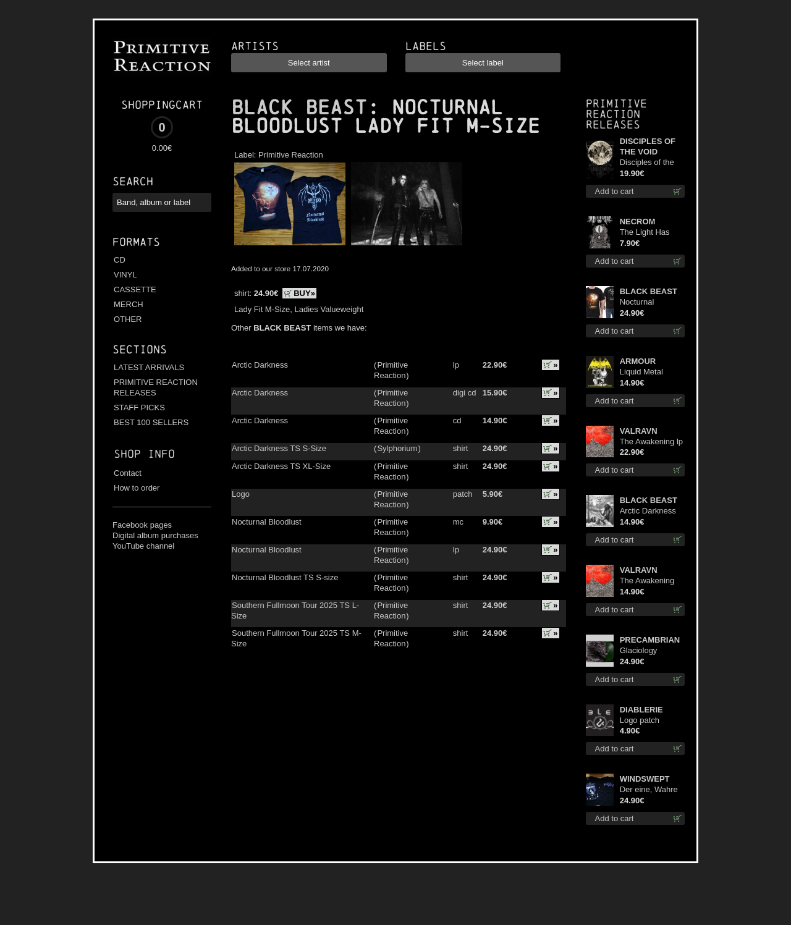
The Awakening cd (647, 581)
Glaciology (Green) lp (639, 651)
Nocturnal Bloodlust (267, 521)
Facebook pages (142, 525)
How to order (136, 487)
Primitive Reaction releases (616, 114)
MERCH (128, 304)
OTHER (128, 319)
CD (119, 259)
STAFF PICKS (139, 407)
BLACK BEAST (299, 107)
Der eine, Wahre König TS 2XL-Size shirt (649, 790)
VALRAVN (639, 431)
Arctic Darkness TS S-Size (279, 448)
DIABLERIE (641, 709)
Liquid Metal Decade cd (641, 372)
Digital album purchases (155, 535)
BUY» (304, 293)
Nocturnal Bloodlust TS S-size (285, 577)
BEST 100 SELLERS (151, 422)
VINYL (125, 274)
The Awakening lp (651, 441)
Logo (241, 494)
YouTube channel (143, 546)
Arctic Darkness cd (648, 511)
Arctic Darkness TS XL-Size (281, 466)
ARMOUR (638, 361)
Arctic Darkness (260, 365)
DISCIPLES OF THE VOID (647, 146)
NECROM (638, 221)
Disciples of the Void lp (647, 163)
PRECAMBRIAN (650, 639)
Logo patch (639, 720)
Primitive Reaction (290, 154)
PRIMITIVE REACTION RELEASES (156, 387)
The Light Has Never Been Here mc (651, 232)
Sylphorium (397, 448)
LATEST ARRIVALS (149, 367)
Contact (128, 473)
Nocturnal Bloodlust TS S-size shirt (647, 302)
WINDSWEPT (645, 779)
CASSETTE (135, 289)
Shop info (144, 453)
